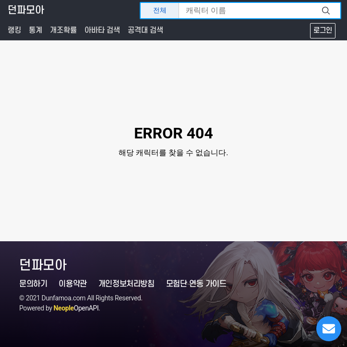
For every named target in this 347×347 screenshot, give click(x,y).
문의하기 (33, 284)
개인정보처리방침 (126, 284)
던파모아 (26, 10)
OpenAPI (76, 308)
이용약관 (72, 284)
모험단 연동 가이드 (196, 284)
